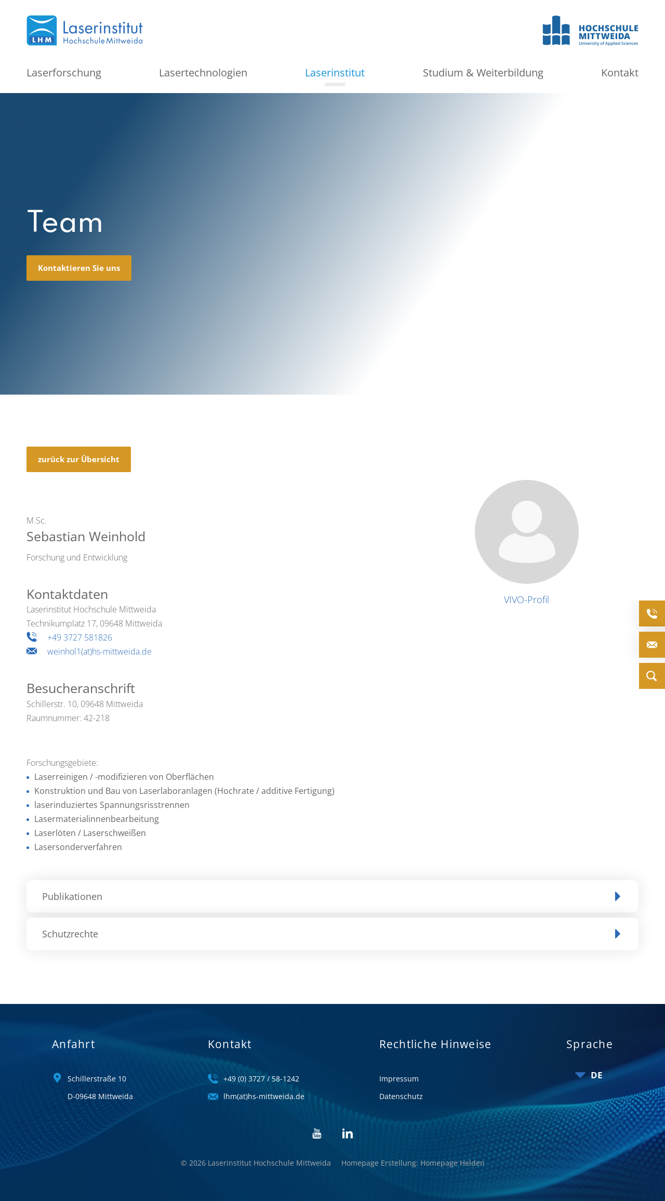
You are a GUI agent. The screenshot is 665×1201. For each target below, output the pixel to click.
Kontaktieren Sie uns (79, 269)
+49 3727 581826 (79, 639)
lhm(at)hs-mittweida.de (263, 1096)
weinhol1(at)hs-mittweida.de (99, 653)
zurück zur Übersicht (78, 460)
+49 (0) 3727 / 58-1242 (261, 1078)
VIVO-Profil (526, 601)
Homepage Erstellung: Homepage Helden (413, 1163)
